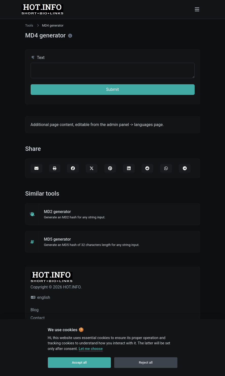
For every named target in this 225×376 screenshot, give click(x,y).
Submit (112, 89)
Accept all (79, 362)
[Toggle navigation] (197, 9)
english (40, 297)
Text (38, 57)
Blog (35, 309)
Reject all (146, 362)
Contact (38, 318)
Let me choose (91, 349)
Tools (29, 25)
